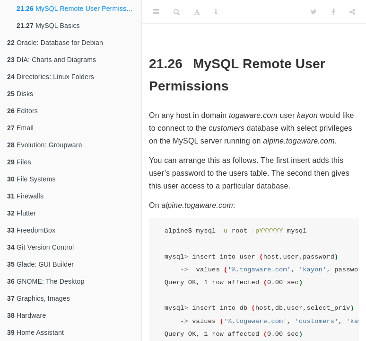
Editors (22, 111)
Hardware (26, 315)
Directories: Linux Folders (50, 77)
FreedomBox (31, 230)
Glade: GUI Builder (40, 264)
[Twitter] (314, 12)
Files (19, 162)
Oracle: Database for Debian (55, 42)
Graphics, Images (38, 298)
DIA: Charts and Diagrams (51, 59)
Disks (20, 94)
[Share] (352, 12)
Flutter (21, 213)
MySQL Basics (48, 25)
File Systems (31, 179)
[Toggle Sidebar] (156, 12)
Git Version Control (40, 247)
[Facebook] (333, 12)
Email (20, 128)
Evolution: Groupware (44, 145)
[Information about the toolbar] (216, 12)
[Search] (176, 12)
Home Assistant (35, 332)
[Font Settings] (197, 12)
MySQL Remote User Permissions (78, 8)
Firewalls (25, 196)
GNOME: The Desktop (45, 281)
